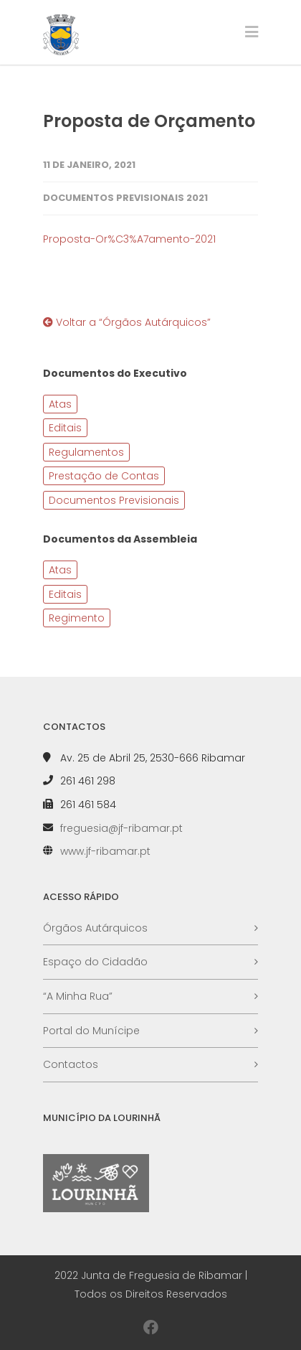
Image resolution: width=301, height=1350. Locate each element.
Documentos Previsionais (114, 500)
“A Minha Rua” (78, 996)
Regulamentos (86, 452)
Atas (60, 404)
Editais (65, 428)
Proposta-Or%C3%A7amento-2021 (129, 239)
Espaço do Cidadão (95, 962)
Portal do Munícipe (91, 1030)
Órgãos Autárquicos (95, 928)
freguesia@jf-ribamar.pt (121, 828)
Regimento (77, 618)
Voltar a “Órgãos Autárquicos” (127, 322)
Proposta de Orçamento (149, 121)
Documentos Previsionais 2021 (125, 198)
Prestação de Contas (104, 476)
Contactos (70, 1064)
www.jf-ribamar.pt (105, 851)
